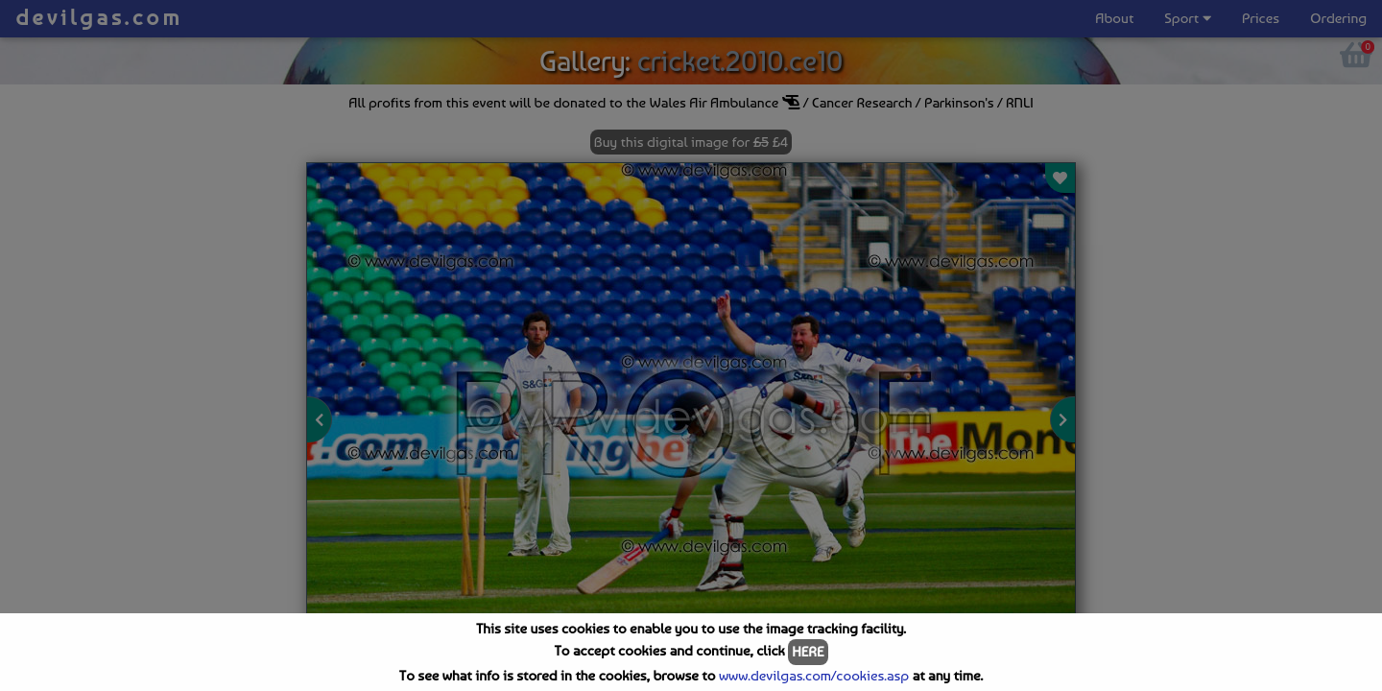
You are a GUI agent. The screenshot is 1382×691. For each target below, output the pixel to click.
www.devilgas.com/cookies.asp (814, 675)
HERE (807, 651)
